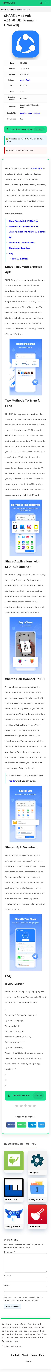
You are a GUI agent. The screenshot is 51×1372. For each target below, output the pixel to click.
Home (3, 9)
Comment (9, 1252)
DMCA (28, 1365)
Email (7, 1288)
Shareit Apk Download (19, 248)
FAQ (11, 253)
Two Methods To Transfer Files (23, 226)
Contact (15, 1358)
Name (7, 1279)
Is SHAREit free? (20, 259)
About (25, 1358)
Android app (36, 168)
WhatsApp (22, 1125)
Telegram (32, 1125)
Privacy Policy (38, 1358)
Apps (11, 9)
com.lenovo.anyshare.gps (30, 113)
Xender (12, 781)
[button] (25, 129)
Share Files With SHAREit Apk (23, 221)
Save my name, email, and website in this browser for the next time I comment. (23, 1302)
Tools (28, 80)
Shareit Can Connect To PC (22, 242)
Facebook (11, 1125)
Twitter (41, 1125)
